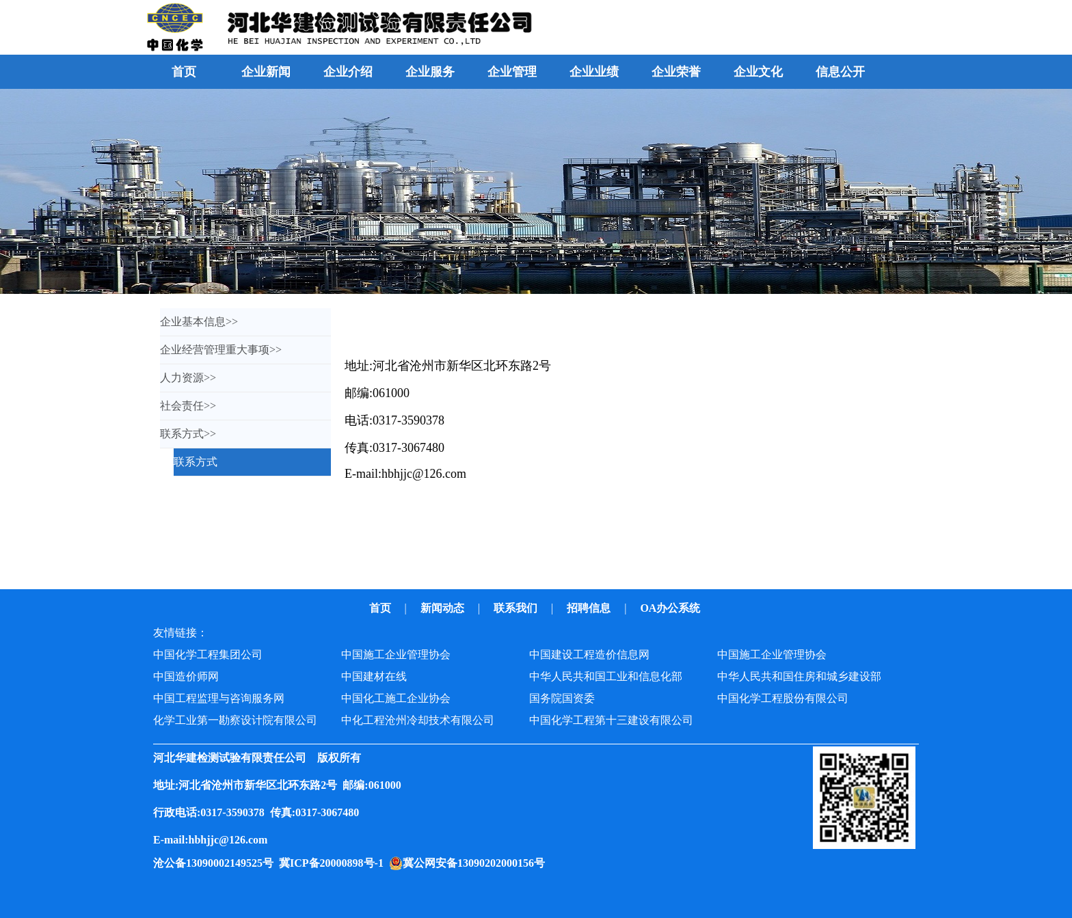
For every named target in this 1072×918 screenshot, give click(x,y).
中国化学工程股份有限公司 (782, 698)
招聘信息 (590, 608)
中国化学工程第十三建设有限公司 (611, 720)
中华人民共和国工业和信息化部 (605, 676)
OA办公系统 (671, 608)
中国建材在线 (374, 676)
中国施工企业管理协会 (396, 654)
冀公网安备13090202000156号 (476, 863)
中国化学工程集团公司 (208, 654)
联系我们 (517, 608)
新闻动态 (444, 608)
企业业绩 (594, 72)
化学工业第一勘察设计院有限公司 (235, 720)
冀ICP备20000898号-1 (334, 863)
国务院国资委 (562, 698)
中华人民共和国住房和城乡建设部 (799, 676)
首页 (184, 72)
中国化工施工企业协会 (396, 698)
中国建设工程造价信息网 (589, 654)
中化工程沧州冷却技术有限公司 (417, 720)
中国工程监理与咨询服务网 (218, 698)
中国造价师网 (186, 676)
